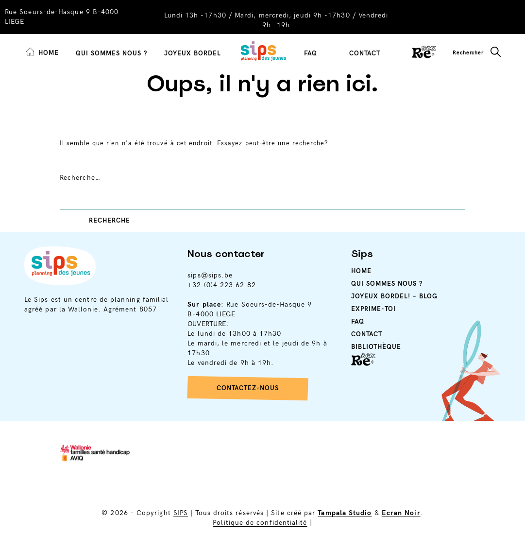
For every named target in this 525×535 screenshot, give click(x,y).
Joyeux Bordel (192, 53)
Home (361, 271)
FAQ (310, 53)
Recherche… (80, 177)
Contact (364, 53)
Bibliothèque (376, 347)
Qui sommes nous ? (111, 53)
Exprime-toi (373, 309)
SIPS (180, 513)
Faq (357, 322)
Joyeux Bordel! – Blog (394, 296)
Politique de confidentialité (260, 522)
